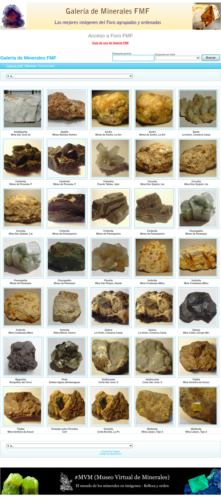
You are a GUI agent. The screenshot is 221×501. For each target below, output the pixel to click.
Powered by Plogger (110, 451)
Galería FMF (14, 66)
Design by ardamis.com (110, 454)
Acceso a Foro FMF (110, 36)
